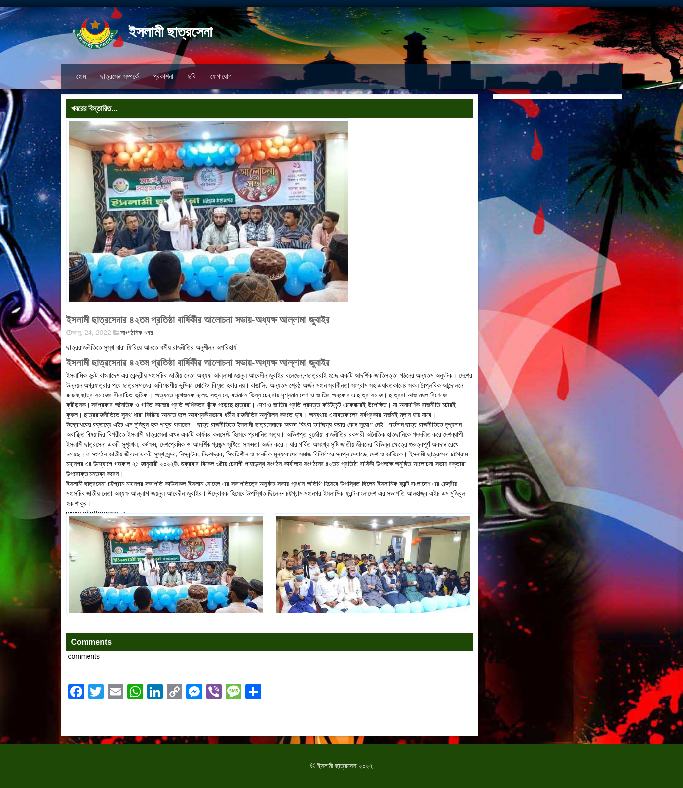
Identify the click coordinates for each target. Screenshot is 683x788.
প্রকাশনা (163, 76)
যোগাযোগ (221, 76)
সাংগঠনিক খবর (136, 332)
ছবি (192, 76)
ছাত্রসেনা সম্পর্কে (119, 76)
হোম (81, 76)
